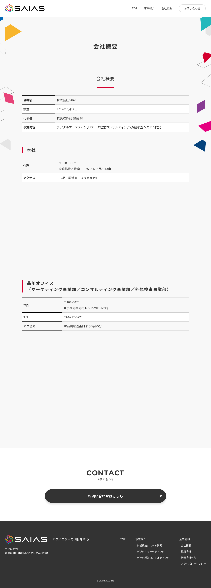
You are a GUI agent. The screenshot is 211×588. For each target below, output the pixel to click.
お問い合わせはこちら (105, 496)
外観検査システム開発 (149, 545)
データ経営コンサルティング (153, 557)
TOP (134, 8)
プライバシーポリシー (193, 563)
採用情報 (186, 551)
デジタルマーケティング (150, 551)
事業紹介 (149, 8)
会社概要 (166, 8)
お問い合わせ (192, 8)
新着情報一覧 (188, 557)
